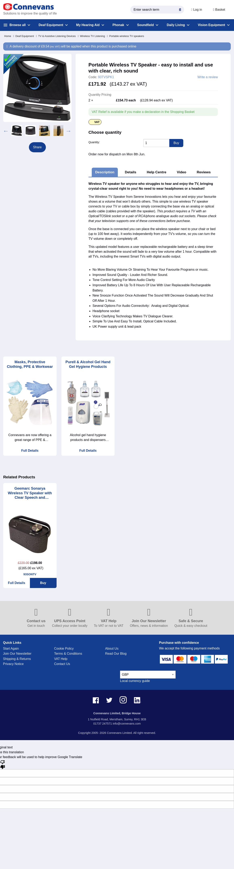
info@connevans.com (127, 723)
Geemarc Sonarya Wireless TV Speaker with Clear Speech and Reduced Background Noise (30, 493)
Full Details (29, 450)
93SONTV (29, 574)
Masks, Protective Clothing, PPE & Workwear (30, 364)
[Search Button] (180, 9)
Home (7, 36)
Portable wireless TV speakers (125, 36)
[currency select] (148, 675)
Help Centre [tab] (156, 172)
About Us (111, 648)
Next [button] (68, 130)
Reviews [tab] (204, 172)
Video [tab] (181, 172)
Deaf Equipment (23, 36)
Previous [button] (6, 130)
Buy (43, 583)
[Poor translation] (2, 764)
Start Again (11, 648)
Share (37, 147)
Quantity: (94, 142)
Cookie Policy (64, 648)
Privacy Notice (13, 664)
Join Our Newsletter (17, 653)
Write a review (207, 77)
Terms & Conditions (68, 653)
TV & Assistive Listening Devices (56, 36)
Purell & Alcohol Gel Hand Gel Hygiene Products (87, 364)
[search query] (157, 10)
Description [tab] (104, 172)
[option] (17, 130)
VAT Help (60, 659)
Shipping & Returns (17, 659)
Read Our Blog (115, 653)
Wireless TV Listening (91, 36)
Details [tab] (130, 172)
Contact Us (62, 664)
